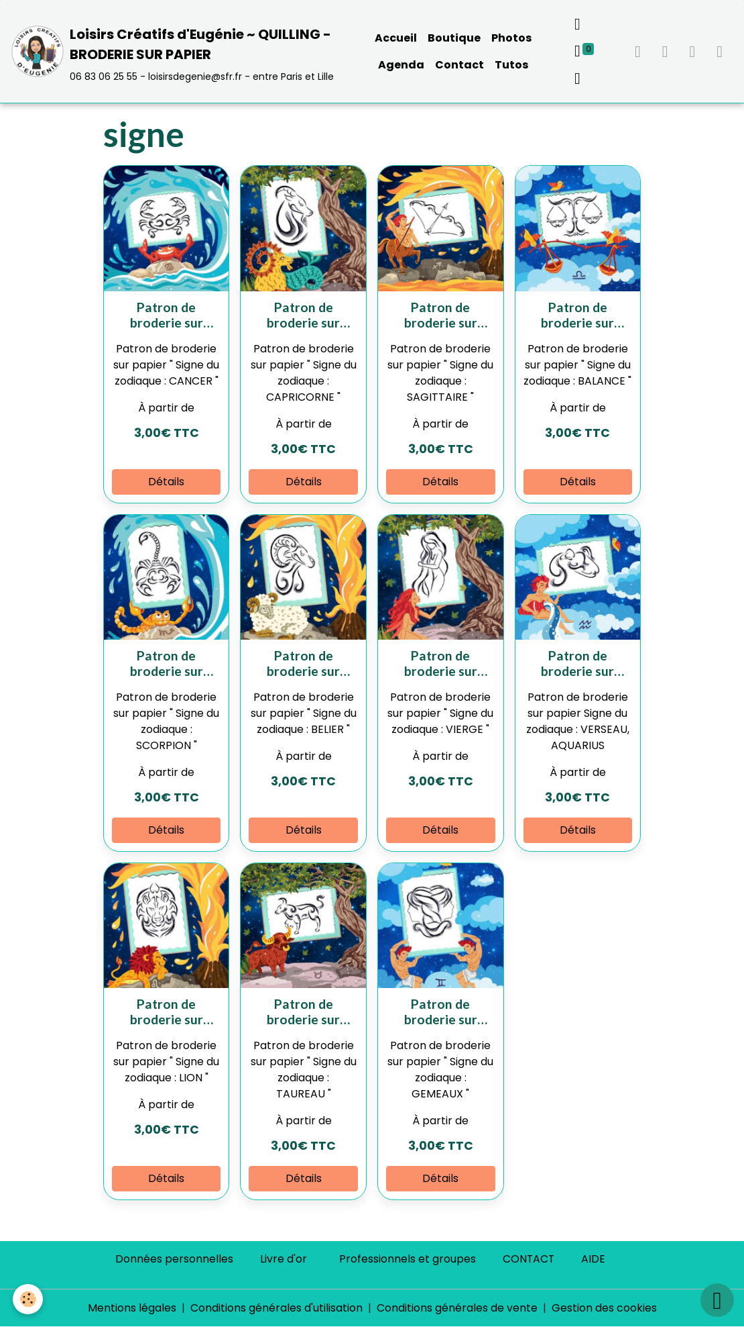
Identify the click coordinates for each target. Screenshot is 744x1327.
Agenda (401, 64)
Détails (166, 481)
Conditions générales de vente (457, 1308)
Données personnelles (174, 1259)
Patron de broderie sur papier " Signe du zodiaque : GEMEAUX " (440, 1011)
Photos (511, 38)
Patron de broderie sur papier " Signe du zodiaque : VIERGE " (440, 663)
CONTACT (528, 1259)
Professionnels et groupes (406, 1259)
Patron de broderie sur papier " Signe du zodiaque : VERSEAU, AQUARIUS (577, 663)
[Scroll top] (717, 1300)
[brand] (176, 51)
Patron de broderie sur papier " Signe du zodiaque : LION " (166, 1011)
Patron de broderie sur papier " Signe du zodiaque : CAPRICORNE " (303, 314)
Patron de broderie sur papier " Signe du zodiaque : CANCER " (166, 314)
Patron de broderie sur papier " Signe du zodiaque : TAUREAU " (303, 1011)
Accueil (396, 38)
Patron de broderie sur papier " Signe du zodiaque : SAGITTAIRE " (440, 314)
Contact (459, 64)
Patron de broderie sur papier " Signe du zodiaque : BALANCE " (577, 314)
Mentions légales (132, 1308)
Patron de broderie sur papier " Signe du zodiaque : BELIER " (303, 663)
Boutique (454, 38)
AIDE (594, 1259)
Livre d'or (282, 1259)
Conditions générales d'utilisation (276, 1308)
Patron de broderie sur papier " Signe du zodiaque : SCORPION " (166, 663)
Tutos (511, 64)
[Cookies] (28, 1299)
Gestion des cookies (604, 1308)
